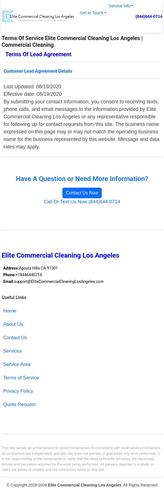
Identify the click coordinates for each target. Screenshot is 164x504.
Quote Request (19, 404)
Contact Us (15, 337)
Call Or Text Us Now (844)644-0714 (82, 201)
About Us (13, 324)
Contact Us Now (82, 192)
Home (9, 311)
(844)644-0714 (149, 16)
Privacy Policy (18, 391)
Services (12, 351)
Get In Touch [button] (91, 13)
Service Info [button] (120, 6)
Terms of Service (21, 377)
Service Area (16, 364)
